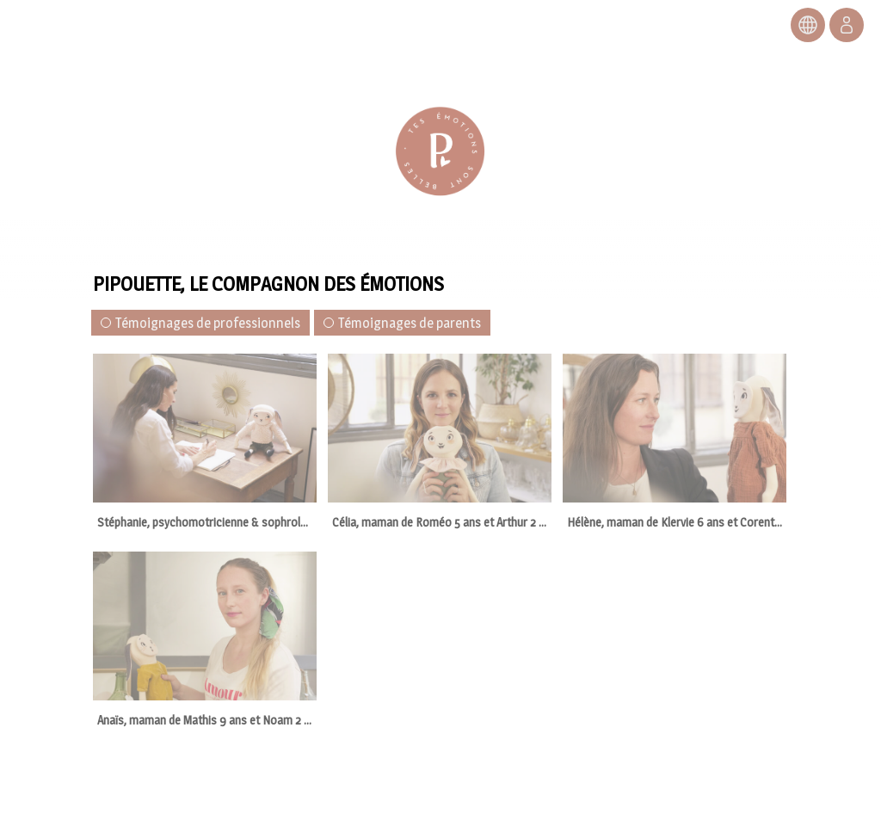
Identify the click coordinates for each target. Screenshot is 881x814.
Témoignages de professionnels (200, 323)
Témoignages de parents (402, 323)
